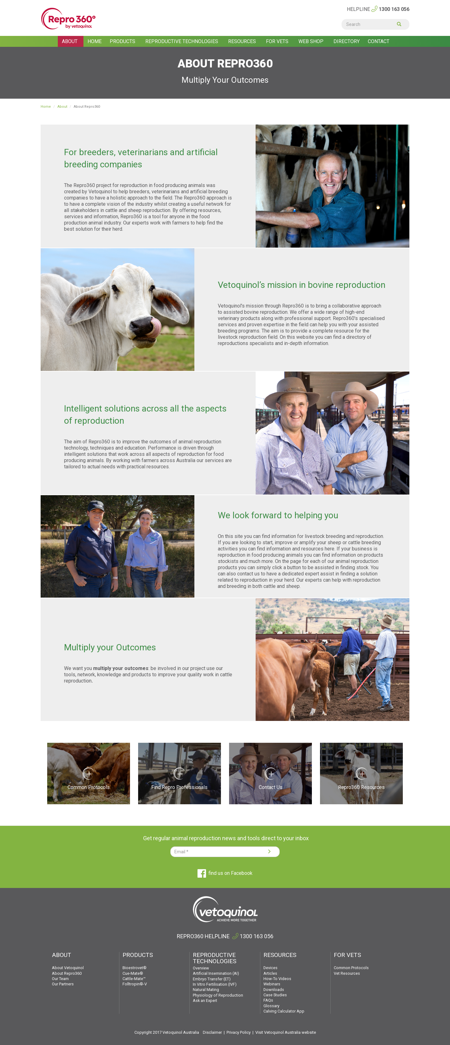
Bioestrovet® (134, 967)
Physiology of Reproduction (218, 995)
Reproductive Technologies (182, 41)
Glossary (271, 1005)
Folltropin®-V (134, 984)
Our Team (60, 978)
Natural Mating (206, 989)
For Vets (278, 41)
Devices (270, 967)
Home (95, 41)
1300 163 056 (394, 9)
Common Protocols (351, 967)
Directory (346, 41)
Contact (378, 41)
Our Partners (63, 984)
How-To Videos (277, 978)
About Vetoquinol (68, 967)
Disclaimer (212, 1032)
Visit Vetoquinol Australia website (285, 1032)
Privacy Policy (239, 1032)
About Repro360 (67, 973)
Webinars (271, 984)
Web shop (311, 41)
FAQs (268, 1000)
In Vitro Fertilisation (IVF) (215, 984)
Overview (201, 968)
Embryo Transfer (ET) (212, 979)
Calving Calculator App (283, 1011)
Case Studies (275, 995)
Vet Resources (347, 973)
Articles (270, 973)
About (70, 41)
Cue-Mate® (132, 973)
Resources (242, 41)
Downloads (273, 989)
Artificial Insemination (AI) (216, 973)
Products (123, 41)
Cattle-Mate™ (134, 978)
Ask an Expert (205, 1000)
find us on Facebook (225, 873)
